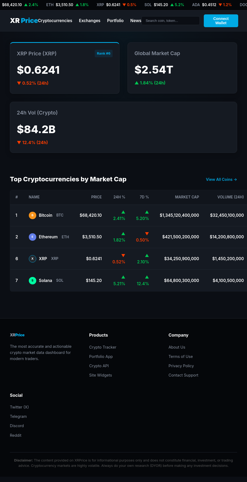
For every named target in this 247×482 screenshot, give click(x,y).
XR (24, 20)
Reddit (15, 435)
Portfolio (115, 20)
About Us (177, 347)
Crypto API (99, 365)
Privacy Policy (181, 365)
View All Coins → (221, 179)
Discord (17, 425)
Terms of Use (181, 356)
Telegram (18, 416)
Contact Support (183, 375)
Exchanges (90, 20)
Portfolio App (101, 356)
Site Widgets (100, 375)
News (135, 20)
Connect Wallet (221, 21)
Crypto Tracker (102, 347)
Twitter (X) (19, 407)
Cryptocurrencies (55, 20)
